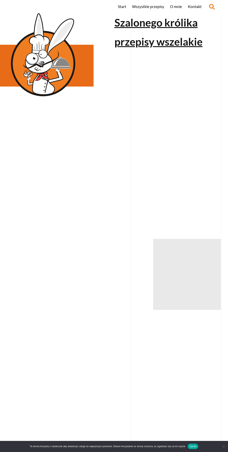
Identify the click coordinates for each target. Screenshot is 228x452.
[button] (212, 7)
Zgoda (192, 446)
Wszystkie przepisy (148, 6)
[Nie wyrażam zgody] (223, 446)
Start (122, 6)
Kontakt (195, 6)
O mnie (176, 6)
